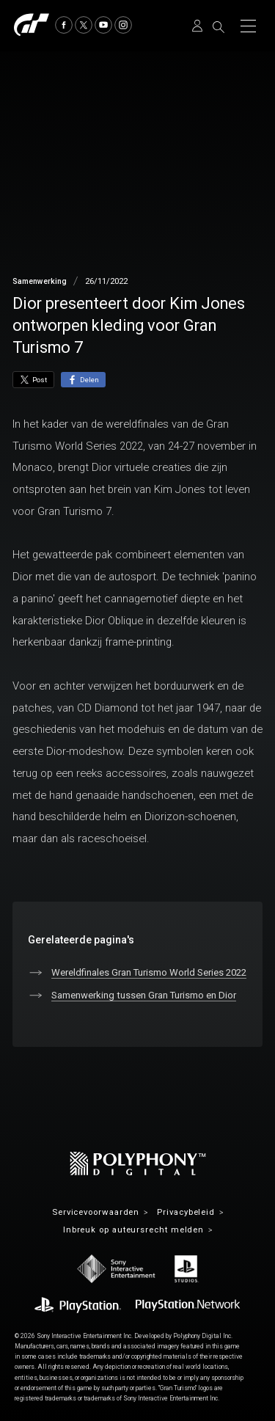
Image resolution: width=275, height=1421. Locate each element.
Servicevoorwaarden (95, 1212)
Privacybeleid (186, 1212)
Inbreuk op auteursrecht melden (133, 1230)
